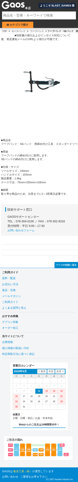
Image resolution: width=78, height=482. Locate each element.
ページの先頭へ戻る (66, 265)
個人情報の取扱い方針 (15, 348)
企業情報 (7, 342)
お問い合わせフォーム (21, 230)
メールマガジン (11, 296)
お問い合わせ (10, 476)
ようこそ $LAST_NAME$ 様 (57, 5)
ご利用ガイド (10, 302)
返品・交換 (9, 290)
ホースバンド (18, 31)
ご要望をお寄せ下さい (33, 476)
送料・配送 (9, 278)
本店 (28, 8)
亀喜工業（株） (22, 471)
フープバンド (37, 31)
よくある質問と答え (14, 307)
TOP (4, 31)
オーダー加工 (10, 327)
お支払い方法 (10, 284)
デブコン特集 (10, 322)
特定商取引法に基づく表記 (18, 353)
